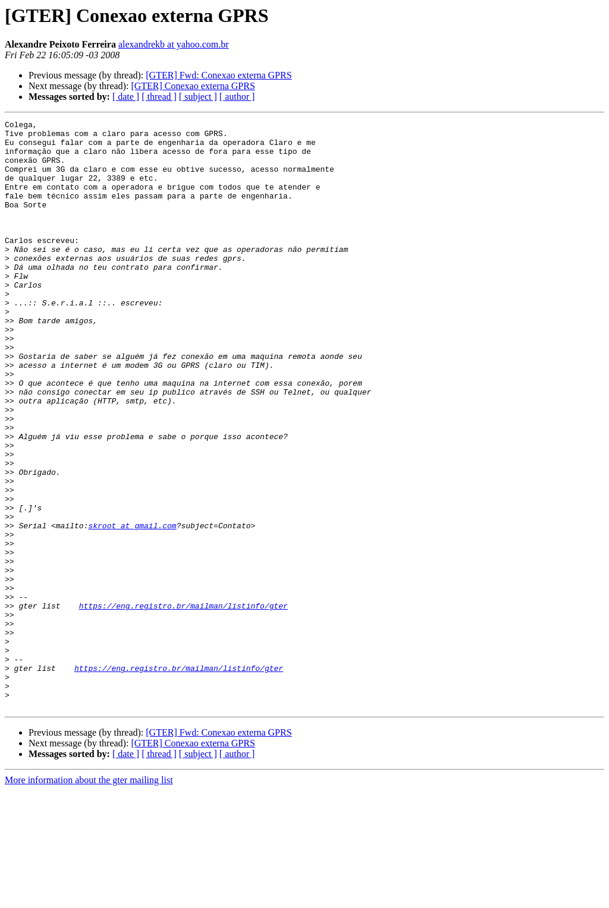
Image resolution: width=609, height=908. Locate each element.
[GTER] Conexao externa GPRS (193, 86)
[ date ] (125, 97)
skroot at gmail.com (132, 607)
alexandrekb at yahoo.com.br (173, 44)
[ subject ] (198, 97)
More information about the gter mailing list (89, 898)
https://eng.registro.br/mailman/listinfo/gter (183, 703)
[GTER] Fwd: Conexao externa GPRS (218, 75)
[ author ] (237, 97)
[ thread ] (159, 97)
